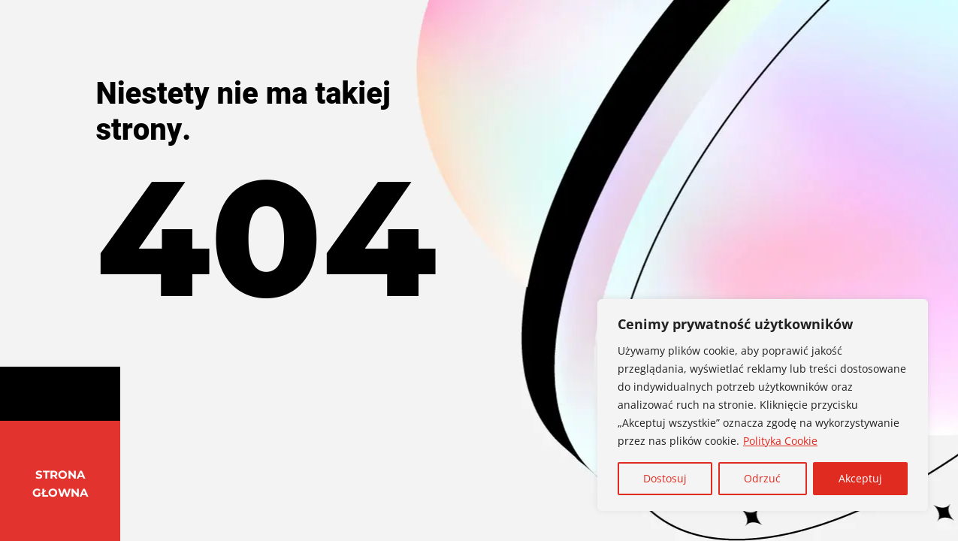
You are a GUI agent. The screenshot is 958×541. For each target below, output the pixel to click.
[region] (762, 405)
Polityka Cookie (780, 441)
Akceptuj (860, 478)
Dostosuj (665, 478)
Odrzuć (762, 478)
